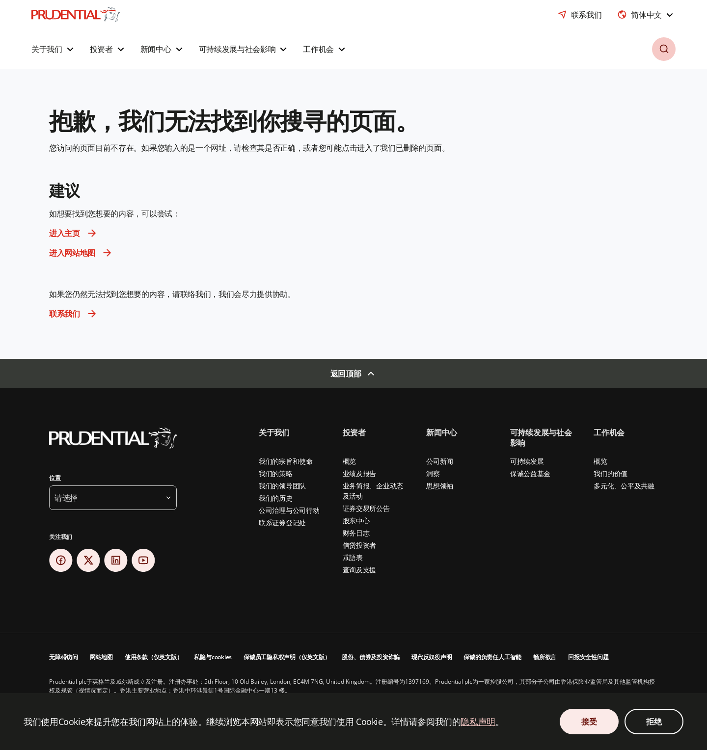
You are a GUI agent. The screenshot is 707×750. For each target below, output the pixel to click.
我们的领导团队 (282, 485)
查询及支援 (360, 569)
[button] (53, 49)
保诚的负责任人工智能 (492, 657)
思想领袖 (439, 485)
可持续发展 (527, 461)
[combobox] (646, 15)
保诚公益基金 (530, 473)
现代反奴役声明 (431, 657)
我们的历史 (276, 498)
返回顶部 (345, 373)
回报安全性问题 (588, 657)
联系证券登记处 (282, 522)
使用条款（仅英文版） (154, 657)
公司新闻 (439, 461)
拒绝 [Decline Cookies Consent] (653, 721)
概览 (349, 461)
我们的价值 (610, 473)
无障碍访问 (63, 657)
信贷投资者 (360, 545)
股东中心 (356, 520)
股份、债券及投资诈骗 (371, 657)
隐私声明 (478, 721)
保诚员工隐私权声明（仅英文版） (287, 657)
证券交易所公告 (366, 508)
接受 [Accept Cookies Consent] (589, 721)
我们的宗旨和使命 (286, 461)
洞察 (432, 473)
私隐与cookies (213, 657)
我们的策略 (276, 473)
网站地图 (101, 657)
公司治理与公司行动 (289, 510)
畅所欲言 (544, 657)
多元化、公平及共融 (624, 485)
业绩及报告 (360, 473)
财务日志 (356, 532)
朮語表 (353, 557)
